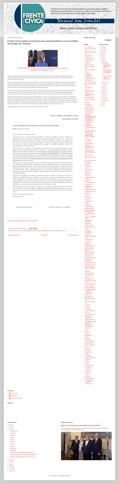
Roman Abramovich (90, 345)
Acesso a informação (90, 48)
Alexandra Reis (89, 59)
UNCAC (87, 376)
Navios (87, 277)
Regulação (87, 335)
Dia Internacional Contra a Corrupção (90, 151)
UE (86, 374)
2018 (102, 51)
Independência (88, 206)
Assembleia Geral (89, 78)
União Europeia (89, 378)
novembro (104, 100)
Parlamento (88, 293)
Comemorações (89, 110)
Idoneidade (88, 201)
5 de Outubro (88, 47)
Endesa (87, 173)
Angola (87, 63)
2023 (102, 60)
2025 (102, 105)
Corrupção (87, 140)
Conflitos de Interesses (27, 230)
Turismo (64, 230)
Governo (40, 230)
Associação (88, 80)
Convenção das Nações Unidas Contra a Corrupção (90, 135)
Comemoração (88, 108)
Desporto (87, 149)
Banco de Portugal (89, 82)
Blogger (68, 475)
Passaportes (88, 296)
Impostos (87, 205)
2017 (102, 49)
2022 (102, 57)
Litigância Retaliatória (90, 236)
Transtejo (87, 367)
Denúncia (87, 142)
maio (103, 89)
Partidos (87, 294)
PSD (86, 331)
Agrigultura (87, 57)
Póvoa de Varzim (89, 310)
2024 (102, 103)
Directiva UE (88, 155)
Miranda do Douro (89, 264)
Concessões (88, 112)
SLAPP (87, 359)
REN (86, 337)
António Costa (88, 64)
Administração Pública (90, 52)
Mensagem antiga (73, 235)
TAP (86, 363)
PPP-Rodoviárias (89, 314)
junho (103, 91)
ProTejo (87, 328)
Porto (86, 307)
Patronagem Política (90, 298)
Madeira (87, 243)
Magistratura (88, 245)
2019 (102, 53)
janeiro (104, 62)
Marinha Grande (89, 252)
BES (86, 89)
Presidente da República (88, 317)
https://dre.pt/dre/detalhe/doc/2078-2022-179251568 (23, 221)
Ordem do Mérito (89, 284)
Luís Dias (87, 241)
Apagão (87, 73)
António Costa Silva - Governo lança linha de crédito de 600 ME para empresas (42, 68)
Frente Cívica (14, 393)
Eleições (87, 172)
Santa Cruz (88, 352)
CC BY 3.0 (51, 70)
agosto (104, 96)
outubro (104, 98)
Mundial (87, 271)
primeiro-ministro (89, 319)
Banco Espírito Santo (90, 84)
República (87, 339)
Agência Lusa (37, 70)
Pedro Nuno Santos (90, 301)
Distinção (87, 162)
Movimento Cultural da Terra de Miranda (90, 267)
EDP (86, 168)
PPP (86, 312)
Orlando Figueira (89, 286)
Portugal (87, 309)
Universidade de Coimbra (89, 381)
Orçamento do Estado (90, 280)
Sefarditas (87, 356)
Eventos (87, 180)
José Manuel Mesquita (88, 221)
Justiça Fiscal (88, 225)
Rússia (87, 348)
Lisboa (86, 234)
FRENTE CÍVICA (89, 189)
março (104, 85)
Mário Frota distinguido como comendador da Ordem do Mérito (80, 425)
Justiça (87, 223)
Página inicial (44, 235)
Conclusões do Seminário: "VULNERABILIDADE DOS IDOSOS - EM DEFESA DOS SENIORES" (90, 117)
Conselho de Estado (90, 127)
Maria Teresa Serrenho (16, 398)
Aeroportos (88, 55)
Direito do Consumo (90, 157)
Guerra (87, 199)
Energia (87, 175)
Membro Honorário (89, 257)
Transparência (88, 365)
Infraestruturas (88, 208)
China (86, 102)
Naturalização (88, 275)
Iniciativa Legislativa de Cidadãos (90, 211)
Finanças (87, 184)
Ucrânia (87, 373)
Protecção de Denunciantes (88, 325)
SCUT (86, 354)
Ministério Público (89, 263)
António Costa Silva (17, 230)
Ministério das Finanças (88, 260)
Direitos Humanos (89, 160)
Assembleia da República (88, 75)
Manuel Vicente (89, 247)
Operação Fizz (88, 278)
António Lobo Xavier (90, 70)
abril (103, 87)
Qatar (86, 333)
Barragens (87, 87)
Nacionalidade (88, 273)
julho (103, 93)
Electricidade (88, 170)
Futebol (87, 193)
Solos (86, 361)
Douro (86, 164)
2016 (102, 47)
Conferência (88, 122)
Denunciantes (88, 143)
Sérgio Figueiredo (89, 357)
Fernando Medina (89, 182)
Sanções (87, 350)
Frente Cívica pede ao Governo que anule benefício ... (106, 72)
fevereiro (104, 83)
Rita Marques (58, 230)
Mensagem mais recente (14, 235)
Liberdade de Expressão (88, 231)
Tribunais (87, 369)
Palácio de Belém (89, 287)
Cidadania (87, 104)
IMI (86, 203)
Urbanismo (87, 383)
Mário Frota (88, 256)
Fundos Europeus (89, 191)
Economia (35, 230)
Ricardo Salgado (89, 341)
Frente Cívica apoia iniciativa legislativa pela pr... (106, 78)
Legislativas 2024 (89, 227)
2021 (102, 55)
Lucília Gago (88, 239)
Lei (86, 229)
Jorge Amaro (14, 395)
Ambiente (87, 61)
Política (53, 230)
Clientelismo (88, 106)
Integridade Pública (46, 230)
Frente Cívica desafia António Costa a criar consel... (106, 65)
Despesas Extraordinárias (89, 146)
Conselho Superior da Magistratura (90, 131)
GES (86, 195)
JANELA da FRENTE (90, 217)
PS (86, 330)
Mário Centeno (88, 254)
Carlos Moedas (89, 97)
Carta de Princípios (90, 99)
